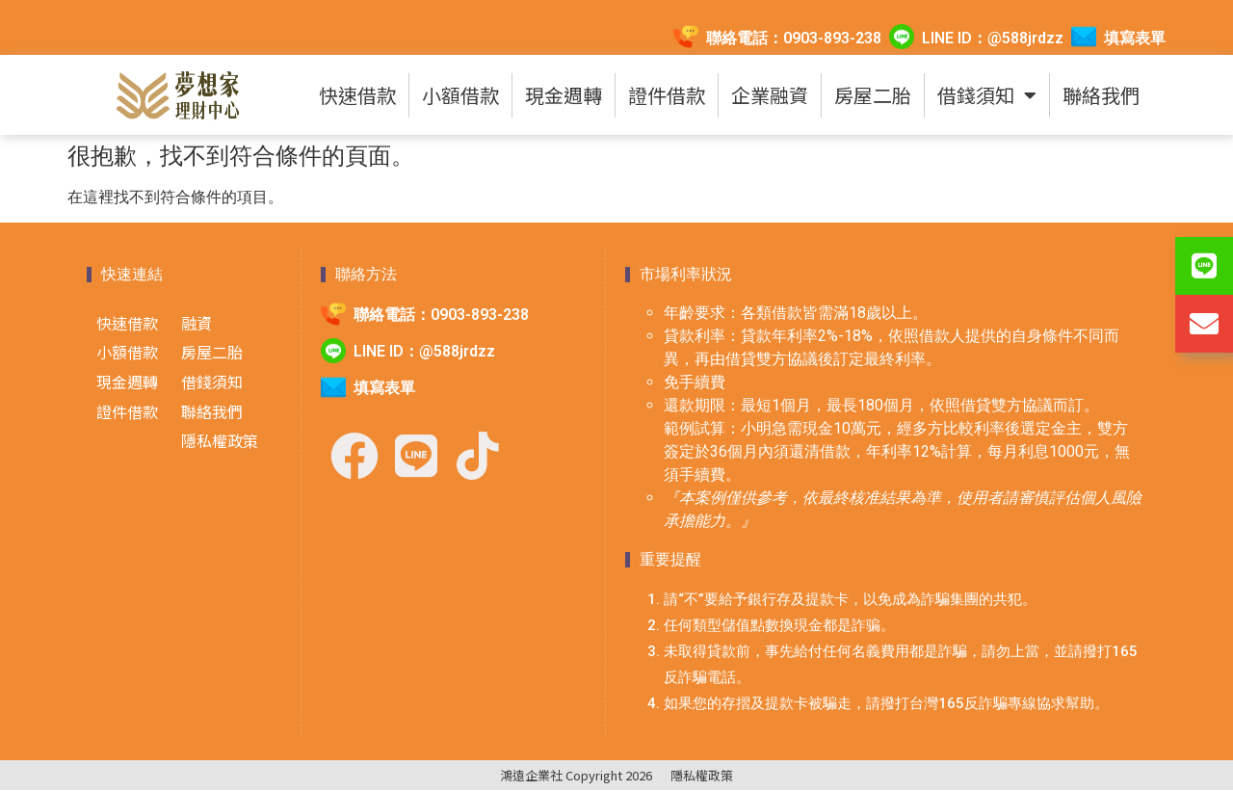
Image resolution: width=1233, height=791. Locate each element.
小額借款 (460, 95)
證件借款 (666, 95)
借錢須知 (986, 95)
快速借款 (357, 95)
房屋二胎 (872, 95)
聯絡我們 (1101, 95)
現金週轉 (563, 95)
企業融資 (769, 95)
